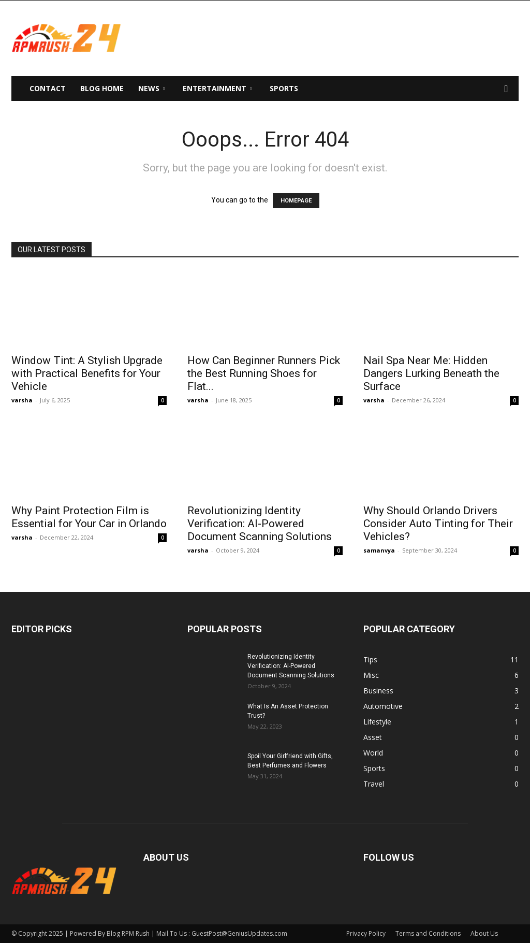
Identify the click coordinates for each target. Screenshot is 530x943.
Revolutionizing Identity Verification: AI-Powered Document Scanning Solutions (259, 523)
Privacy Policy (366, 933)
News (151, 88)
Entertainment (217, 88)
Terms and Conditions (428, 933)
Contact (48, 88)
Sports (284, 88)
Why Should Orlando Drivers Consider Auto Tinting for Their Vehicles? (438, 523)
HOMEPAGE (296, 200)
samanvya (379, 550)
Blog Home (102, 88)
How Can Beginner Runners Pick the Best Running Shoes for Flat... (263, 373)
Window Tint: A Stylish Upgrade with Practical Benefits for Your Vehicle (87, 373)
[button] (506, 89)
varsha (22, 400)
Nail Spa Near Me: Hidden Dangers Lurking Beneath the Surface (431, 373)
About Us (484, 933)
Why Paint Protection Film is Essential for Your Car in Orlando (89, 517)
